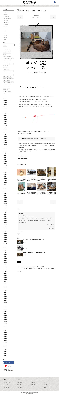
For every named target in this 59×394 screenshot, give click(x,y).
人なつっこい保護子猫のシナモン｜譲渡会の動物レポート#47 (34, 252)
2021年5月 (5, 146)
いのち (5, 54)
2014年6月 (5, 317)
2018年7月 (5, 218)
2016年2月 (5, 275)
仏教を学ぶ (6, 26)
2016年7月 (5, 264)
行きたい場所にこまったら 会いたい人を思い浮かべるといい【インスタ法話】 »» (39, 268)
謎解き (9, 87)
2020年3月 (5, 176)
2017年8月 (5, 237)
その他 (5, 39)
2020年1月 (5, 180)
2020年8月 (5, 165)
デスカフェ (11, 71)
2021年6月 (5, 144)
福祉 (12, 82)
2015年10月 (5, 283)
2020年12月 (5, 157)
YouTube (5, 47)
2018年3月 (5, 224)
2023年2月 (5, 102)
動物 (18, 234)
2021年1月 (5, 155)
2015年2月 (5, 300)
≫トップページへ (50, 226)
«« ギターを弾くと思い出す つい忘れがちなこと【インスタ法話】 (30, 266)
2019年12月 (5, 182)
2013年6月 (5, 342)
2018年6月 (5, 220)
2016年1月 (5, 277)
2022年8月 (5, 115)
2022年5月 (5, 121)
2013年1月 (5, 353)
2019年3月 (5, 201)
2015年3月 (5, 298)
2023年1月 (5, 104)
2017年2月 (5, 250)
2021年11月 (5, 134)
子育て (5, 78)
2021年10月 (5, 136)
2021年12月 (5, 132)
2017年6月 (5, 241)
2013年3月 (5, 349)
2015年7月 (5, 290)
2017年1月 (5, 252)
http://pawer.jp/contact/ (22, 158)
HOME (18, 9)
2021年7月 (5, 142)
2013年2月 (5, 351)
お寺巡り (12, 58)
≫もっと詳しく (50, 224)
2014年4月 (5, 321)
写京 (4, 76)
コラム (5, 33)
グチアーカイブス (6, 67)
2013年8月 (5, 338)
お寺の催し (33, 385)
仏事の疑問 (6, 24)
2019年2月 (5, 203)
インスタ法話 (6, 65)
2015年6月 (5, 292)
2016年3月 (5, 273)
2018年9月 (5, 214)
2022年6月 (5, 119)
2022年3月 (5, 125)
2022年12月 (5, 106)
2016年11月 (5, 256)
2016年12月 (5, 254)
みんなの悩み (6, 20)
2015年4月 (5, 296)
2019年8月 (5, 191)
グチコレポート (6, 71)
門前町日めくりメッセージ (7, 91)
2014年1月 (5, 328)
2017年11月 (5, 233)
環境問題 (8, 80)
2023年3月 (5, 100)
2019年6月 (5, 195)
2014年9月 (5, 311)
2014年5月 (5, 319)
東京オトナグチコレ (10, 78)
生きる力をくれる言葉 (7, 18)
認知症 (5, 87)
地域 (11, 76)
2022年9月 (5, 113)
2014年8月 (5, 313)
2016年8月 (5, 262)
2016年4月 (5, 271)
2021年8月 (5, 140)
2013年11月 (5, 332)
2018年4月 (5, 222)
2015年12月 (5, 279)
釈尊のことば (6, 89)
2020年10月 (5, 161)
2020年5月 (5, 172)
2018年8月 (5, 216)
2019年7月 (5, 193)
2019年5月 (5, 197)
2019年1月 (5, 205)
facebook (55, 2)
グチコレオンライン (6, 69)
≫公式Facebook (50, 228)
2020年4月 (5, 174)
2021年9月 (5, 138)
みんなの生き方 (6, 16)
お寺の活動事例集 (6, 58)
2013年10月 (5, 334)
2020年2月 (5, 178)
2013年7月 (5, 340)
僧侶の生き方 (6, 14)
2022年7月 (5, 117)
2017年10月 (5, 235)
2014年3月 (5, 323)
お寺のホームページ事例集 (7, 56)
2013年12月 (5, 330)
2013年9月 (5, 336)
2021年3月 (5, 151)
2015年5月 (5, 294)
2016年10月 (5, 258)
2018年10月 (5, 212)
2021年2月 (5, 153)
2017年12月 (5, 231)
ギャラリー (21, 9)
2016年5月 (5, 269)
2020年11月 (5, 159)
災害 (4, 80)
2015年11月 (5, 281)
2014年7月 (5, 315)
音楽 (4, 93)
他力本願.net (29, 2)
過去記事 (5, 37)
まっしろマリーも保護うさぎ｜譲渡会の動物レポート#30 (33, 239)
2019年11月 (5, 184)
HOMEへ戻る (19, 271)
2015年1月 (5, 302)
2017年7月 (5, 239)
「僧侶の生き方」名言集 (7, 52)
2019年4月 (5, 199)
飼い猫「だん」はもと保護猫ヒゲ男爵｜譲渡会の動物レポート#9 (35, 246)
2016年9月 (5, 260)
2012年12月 (5, 355)
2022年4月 (5, 123)
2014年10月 (5, 309)
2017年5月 (5, 243)
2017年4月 (5, 245)
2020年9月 (5, 163)
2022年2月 (5, 127)
